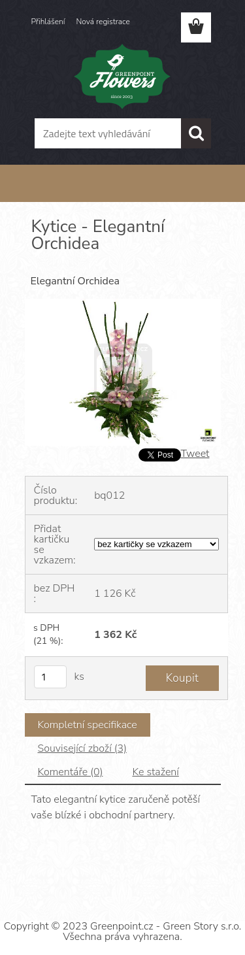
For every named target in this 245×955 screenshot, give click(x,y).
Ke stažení (155, 772)
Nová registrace (102, 21)
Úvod (43, 195)
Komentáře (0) (70, 772)
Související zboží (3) (82, 748)
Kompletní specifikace (87, 725)
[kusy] (50, 676)
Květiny (74, 195)
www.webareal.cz (167, 877)
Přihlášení (48, 21)
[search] (196, 133)
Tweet (195, 453)
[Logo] (122, 76)
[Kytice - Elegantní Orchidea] (123, 304)
